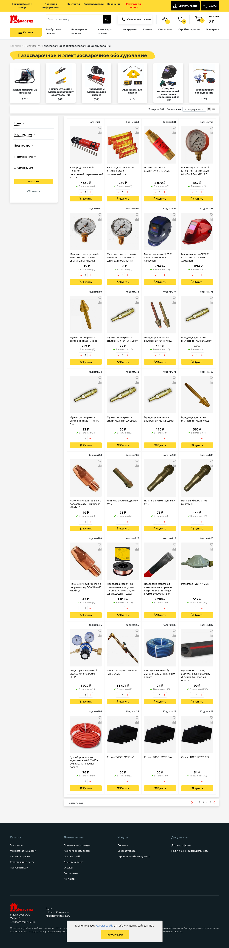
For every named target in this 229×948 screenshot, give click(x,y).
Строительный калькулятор (134, 856)
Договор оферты (181, 845)
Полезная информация (50, 5)
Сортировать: (186, 109)
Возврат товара (126, 850)
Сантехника (165, 29)
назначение (23, 134)
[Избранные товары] (181, 19)
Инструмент (129, 29)
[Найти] (107, 19)
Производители (93, 4)
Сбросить (33, 191)
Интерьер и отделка (105, 31)
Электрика (212, 29)
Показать (34, 181)
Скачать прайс (185, 6)
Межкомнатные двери (23, 850)
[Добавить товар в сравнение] (100, 133)
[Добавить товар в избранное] (100, 128)
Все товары (16, 845)
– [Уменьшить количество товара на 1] (81, 192)
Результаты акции (133, 5)
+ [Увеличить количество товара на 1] (90, 192)
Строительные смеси (22, 862)
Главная (15, 46)
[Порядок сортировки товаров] (194, 109)
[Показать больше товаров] (75, 802)
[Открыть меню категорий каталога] (26, 32)
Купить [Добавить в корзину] (86, 198)
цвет (17, 123)
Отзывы (68, 867)
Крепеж (147, 29)
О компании (71, 873)
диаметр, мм (23, 168)
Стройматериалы (189, 29)
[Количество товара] (86, 192)
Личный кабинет (73, 862)
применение (23, 156)
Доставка (123, 845)
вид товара (22, 145)
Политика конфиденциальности (189, 850)
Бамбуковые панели (53, 31)
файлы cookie (104, 925)
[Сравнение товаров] (165, 19)
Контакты (73, 4)
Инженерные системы (79, 31)
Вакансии (113, 4)
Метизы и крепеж (20, 856)
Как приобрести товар (22, 5)
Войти (209, 6)
